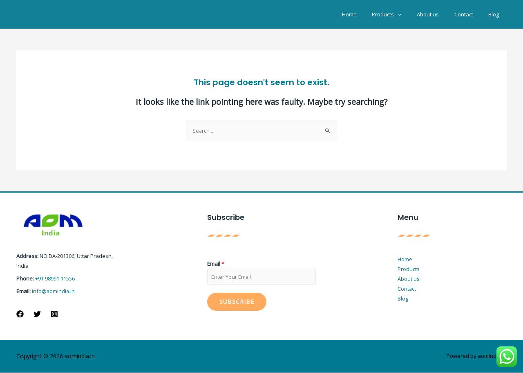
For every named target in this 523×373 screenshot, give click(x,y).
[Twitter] (37, 313)
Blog (496, 14)
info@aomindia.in (54, 290)
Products (400, 14)
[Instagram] (54, 313)
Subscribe (236, 302)
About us (440, 14)
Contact (470, 14)
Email (215, 263)
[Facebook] (20, 313)
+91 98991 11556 (55, 278)
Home (370, 14)
